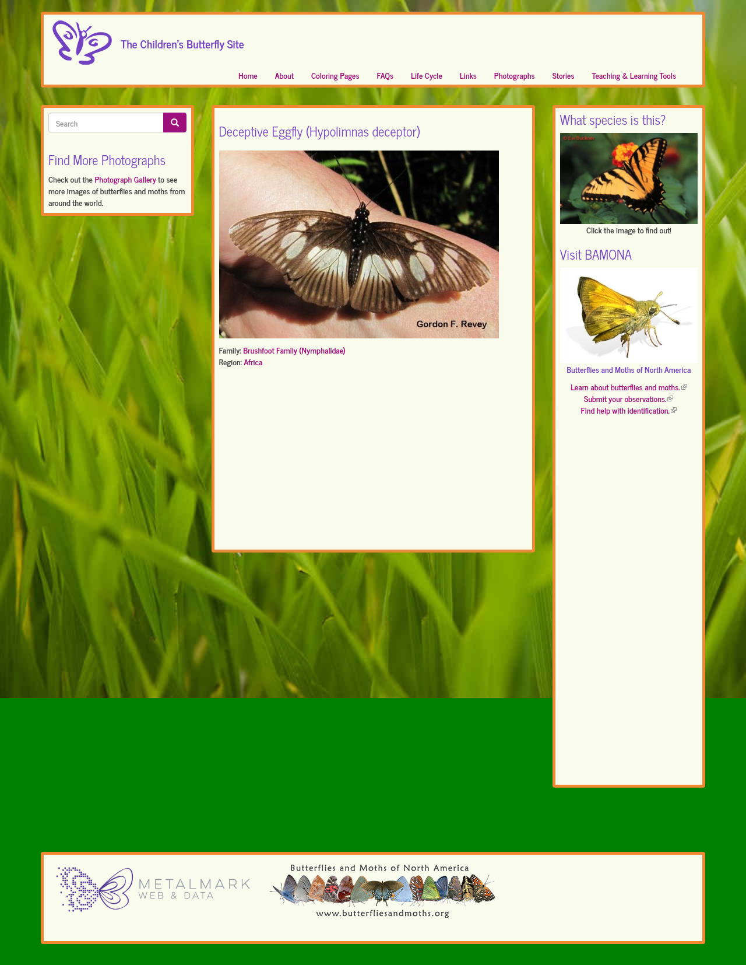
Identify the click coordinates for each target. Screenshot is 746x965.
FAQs (385, 75)
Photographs (514, 75)
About (284, 75)
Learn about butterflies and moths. (629, 386)
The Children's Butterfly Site (182, 40)
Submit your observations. (628, 398)
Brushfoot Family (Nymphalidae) (294, 349)
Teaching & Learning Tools (634, 75)
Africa (253, 361)
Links (468, 75)
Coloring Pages (335, 75)
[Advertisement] (373, 461)
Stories (564, 75)
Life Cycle (426, 75)
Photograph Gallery (125, 179)
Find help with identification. (629, 410)
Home (248, 75)
